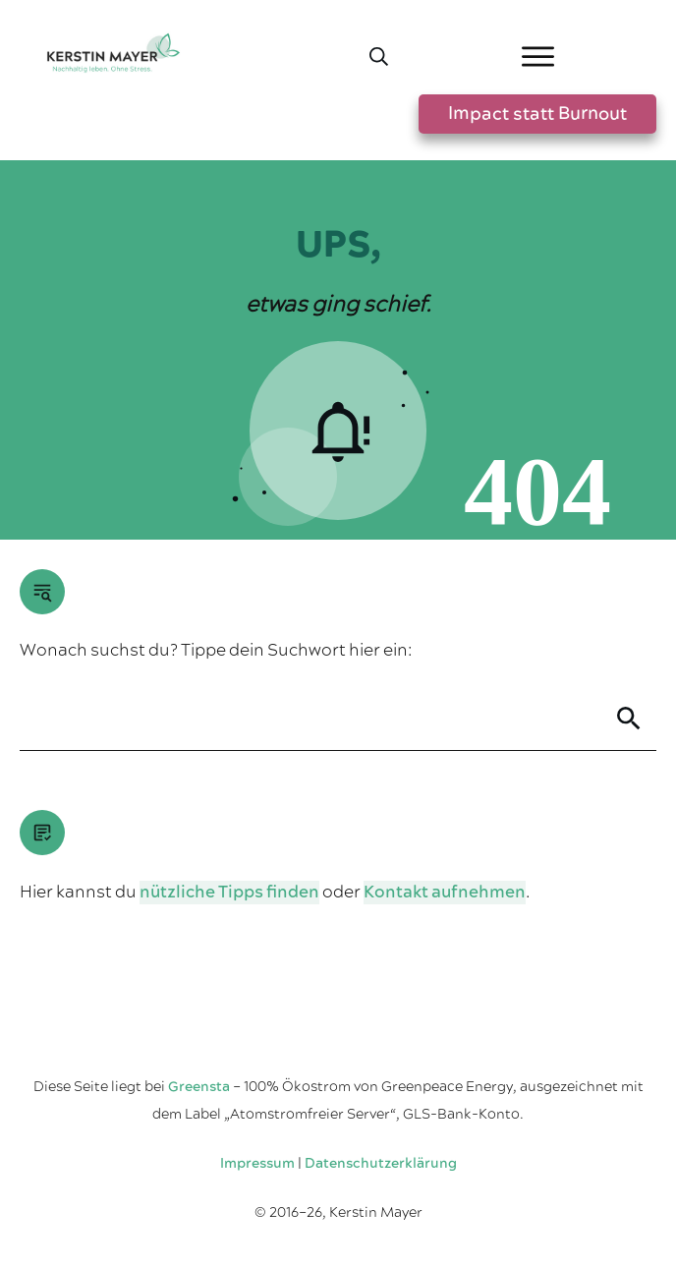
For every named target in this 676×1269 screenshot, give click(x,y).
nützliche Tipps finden (229, 892)
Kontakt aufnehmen (445, 892)
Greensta (199, 1087)
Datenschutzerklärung (381, 1164)
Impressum (257, 1164)
